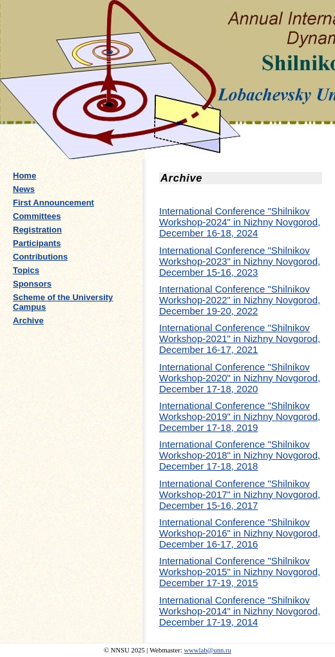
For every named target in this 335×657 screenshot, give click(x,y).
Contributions (40, 257)
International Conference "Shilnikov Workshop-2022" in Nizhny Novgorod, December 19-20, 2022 (239, 299)
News (24, 189)
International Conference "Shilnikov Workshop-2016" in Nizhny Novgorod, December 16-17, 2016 (239, 533)
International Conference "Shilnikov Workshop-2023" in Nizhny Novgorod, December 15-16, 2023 (239, 261)
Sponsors (32, 284)
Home (24, 175)
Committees (37, 216)
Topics (26, 270)
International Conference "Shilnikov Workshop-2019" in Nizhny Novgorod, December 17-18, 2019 (239, 416)
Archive (28, 320)
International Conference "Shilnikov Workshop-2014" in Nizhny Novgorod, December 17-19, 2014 (239, 611)
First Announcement (53, 202)
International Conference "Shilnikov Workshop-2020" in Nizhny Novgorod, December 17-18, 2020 (239, 377)
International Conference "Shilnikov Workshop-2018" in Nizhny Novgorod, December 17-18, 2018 (239, 455)
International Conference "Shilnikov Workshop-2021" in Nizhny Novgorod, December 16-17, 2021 (239, 338)
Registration (37, 229)
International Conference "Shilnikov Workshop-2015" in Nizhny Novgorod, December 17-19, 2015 (239, 571)
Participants (37, 243)
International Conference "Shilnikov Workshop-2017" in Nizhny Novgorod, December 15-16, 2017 (239, 494)
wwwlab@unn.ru (207, 650)
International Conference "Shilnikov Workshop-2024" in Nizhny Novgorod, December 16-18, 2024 (239, 221)
